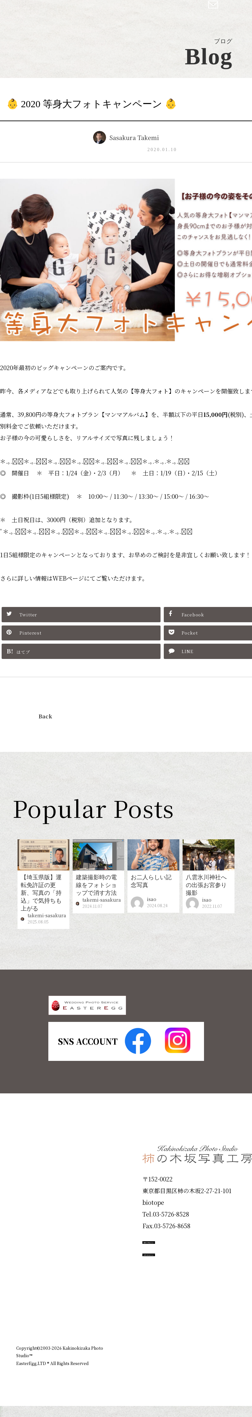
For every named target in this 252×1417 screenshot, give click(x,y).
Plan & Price (42, 1165)
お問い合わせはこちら (191, 1291)
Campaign (37, 1258)
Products (34, 1211)
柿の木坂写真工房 (58, 12)
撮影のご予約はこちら (191, 1262)
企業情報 (162, 1344)
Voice (28, 1281)
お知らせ (192, 1344)
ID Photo (35, 1188)
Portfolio (34, 1234)
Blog (26, 1304)
